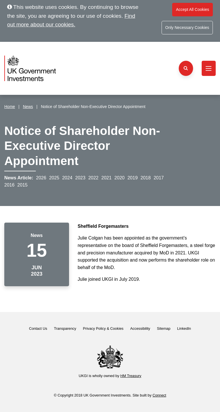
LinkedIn (184, 328)
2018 (146, 177)
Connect (159, 395)
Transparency (65, 328)
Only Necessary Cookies (187, 27)
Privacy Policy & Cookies (103, 328)
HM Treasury (130, 376)
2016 (9, 185)
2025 (54, 177)
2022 (93, 177)
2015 (22, 185)
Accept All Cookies (192, 9)
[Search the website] (186, 68)
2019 (132, 177)
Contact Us (38, 328)
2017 (159, 177)
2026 (41, 177)
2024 (67, 177)
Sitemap (163, 328)
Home (9, 106)
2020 (119, 177)
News (28, 106)
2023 (80, 177)
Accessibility (140, 328)
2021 (106, 177)
